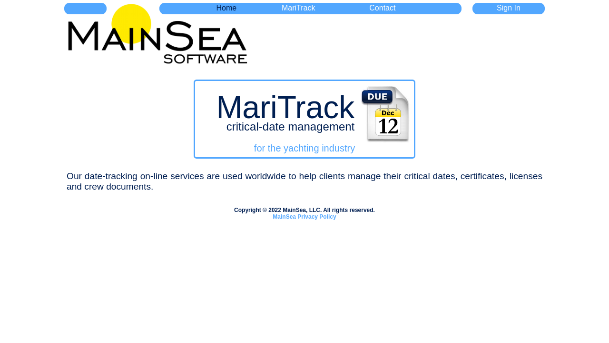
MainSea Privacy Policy (304, 216)
